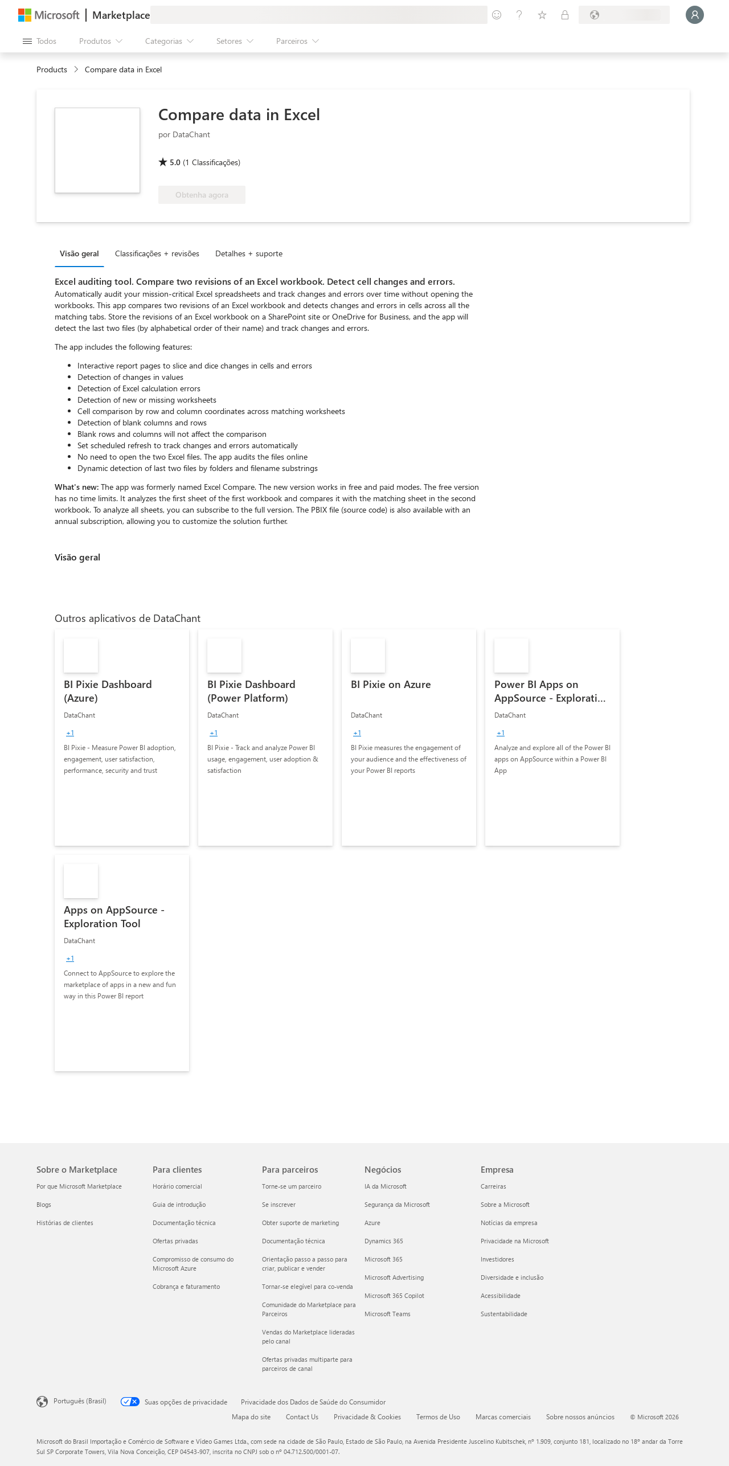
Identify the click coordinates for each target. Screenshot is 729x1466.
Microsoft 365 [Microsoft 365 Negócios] (383, 1259)
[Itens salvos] (542, 15)
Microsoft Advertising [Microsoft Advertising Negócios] (394, 1277)
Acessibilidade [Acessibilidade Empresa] (501, 1295)
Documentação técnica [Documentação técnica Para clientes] (184, 1222)
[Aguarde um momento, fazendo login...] (695, 15)
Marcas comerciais (503, 1416)
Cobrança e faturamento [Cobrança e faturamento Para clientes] (186, 1286)
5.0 (175, 162)
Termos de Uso (438, 1416)
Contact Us (302, 1416)
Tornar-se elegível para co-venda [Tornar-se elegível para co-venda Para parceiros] (307, 1286)
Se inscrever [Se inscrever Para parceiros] (279, 1204)
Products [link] (51, 69)
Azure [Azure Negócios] (372, 1222)
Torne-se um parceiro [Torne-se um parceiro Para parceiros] (291, 1186)
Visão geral (79, 253)
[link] (122, 737)
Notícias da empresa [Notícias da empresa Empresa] (509, 1222)
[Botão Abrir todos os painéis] (39, 41)
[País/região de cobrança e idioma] (624, 15)
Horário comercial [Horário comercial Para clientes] (177, 1186)
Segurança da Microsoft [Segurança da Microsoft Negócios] (397, 1204)
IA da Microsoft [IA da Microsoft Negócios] (385, 1186)
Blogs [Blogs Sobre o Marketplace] (43, 1204)
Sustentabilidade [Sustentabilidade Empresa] (504, 1313)
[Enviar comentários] (497, 15)
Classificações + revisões (157, 253)
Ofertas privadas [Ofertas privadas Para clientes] (175, 1240)
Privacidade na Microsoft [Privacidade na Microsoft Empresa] (515, 1240)
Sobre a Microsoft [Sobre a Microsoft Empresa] (505, 1204)
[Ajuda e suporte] (519, 15)
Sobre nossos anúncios (580, 1416)
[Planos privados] (565, 15)
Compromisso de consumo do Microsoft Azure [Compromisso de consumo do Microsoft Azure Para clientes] (193, 1263)
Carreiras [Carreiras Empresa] (493, 1186)
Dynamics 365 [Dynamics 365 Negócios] (383, 1240)
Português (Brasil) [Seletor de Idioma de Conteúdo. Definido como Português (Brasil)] (80, 1400)
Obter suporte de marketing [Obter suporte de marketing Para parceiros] (300, 1222)
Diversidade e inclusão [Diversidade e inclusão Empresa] (512, 1277)
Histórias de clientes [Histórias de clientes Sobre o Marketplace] (64, 1222)
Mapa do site (251, 1416)
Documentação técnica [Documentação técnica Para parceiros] (293, 1240)
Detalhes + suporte (248, 253)
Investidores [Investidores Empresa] (497, 1259)
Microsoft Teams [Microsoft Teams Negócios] (387, 1313)
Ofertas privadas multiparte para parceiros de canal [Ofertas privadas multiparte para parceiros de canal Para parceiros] (307, 1364)
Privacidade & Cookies (367, 1416)
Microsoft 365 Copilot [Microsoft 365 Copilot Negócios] (394, 1295)
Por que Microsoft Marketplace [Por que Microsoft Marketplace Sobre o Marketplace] (79, 1186)
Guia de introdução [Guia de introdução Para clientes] (179, 1204)
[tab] (82, 252)
